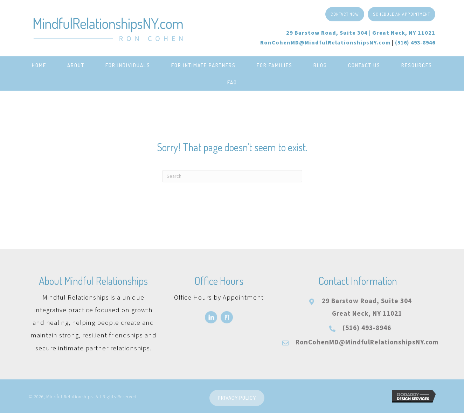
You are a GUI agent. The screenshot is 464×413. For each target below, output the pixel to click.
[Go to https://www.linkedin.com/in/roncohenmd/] (211, 317)
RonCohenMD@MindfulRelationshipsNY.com (325, 43)
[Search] (232, 176)
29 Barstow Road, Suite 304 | (360, 33)
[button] (344, 14)
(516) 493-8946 (366, 328)
